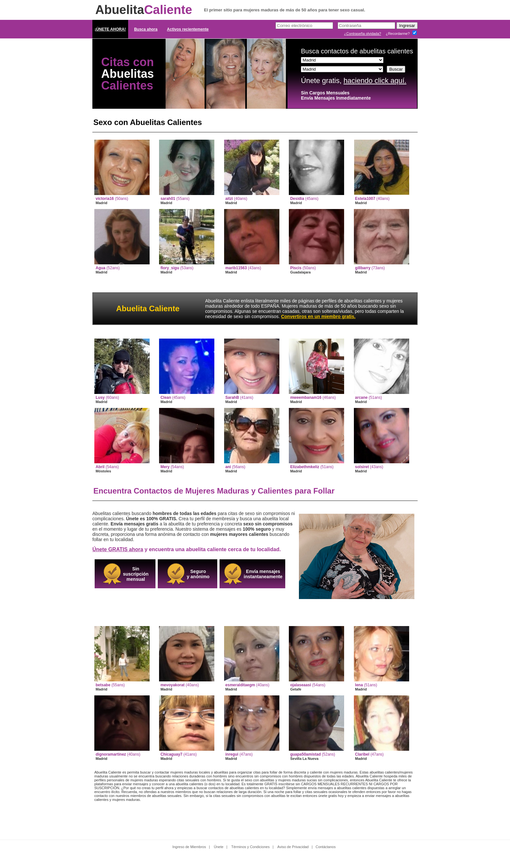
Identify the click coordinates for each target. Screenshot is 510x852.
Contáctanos (325, 847)
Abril (100, 467)
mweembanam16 (305, 397)
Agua (100, 268)
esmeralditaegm (240, 685)
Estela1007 (365, 198)
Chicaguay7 (171, 754)
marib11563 (236, 268)
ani (228, 467)
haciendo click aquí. (374, 81)
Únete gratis (320, 81)
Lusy (100, 397)
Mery (164, 467)
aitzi (229, 198)
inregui (231, 754)
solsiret (362, 467)
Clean (165, 397)
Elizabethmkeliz (304, 467)
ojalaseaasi (300, 685)
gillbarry (362, 268)
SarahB (232, 397)
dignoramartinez (111, 754)
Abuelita (143, 10)
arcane (361, 397)
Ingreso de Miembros (189, 847)
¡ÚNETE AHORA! (110, 29)
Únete (218, 847)
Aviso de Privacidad (293, 847)
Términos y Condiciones (250, 847)
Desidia (297, 198)
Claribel (362, 754)
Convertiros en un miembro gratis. (318, 316)
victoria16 (105, 198)
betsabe (103, 685)
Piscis (296, 268)
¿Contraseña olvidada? (362, 33)
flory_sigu (169, 268)
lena (359, 685)
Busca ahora (145, 29)
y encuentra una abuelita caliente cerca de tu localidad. (186, 549)
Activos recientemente (187, 29)
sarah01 (167, 198)
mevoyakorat (172, 685)
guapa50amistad (305, 754)
